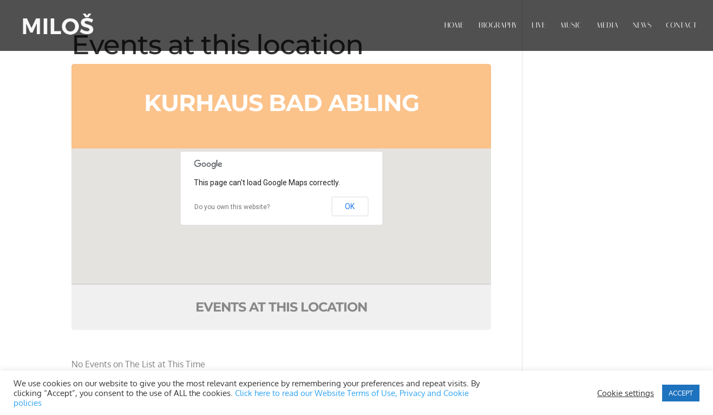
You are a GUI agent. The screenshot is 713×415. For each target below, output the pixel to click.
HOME (454, 26)
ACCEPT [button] (681, 392)
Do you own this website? (232, 207)
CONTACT (681, 26)
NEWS (642, 26)
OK (350, 206)
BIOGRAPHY (498, 26)
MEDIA (607, 26)
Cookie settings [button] (625, 393)
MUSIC (571, 26)
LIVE (539, 26)
